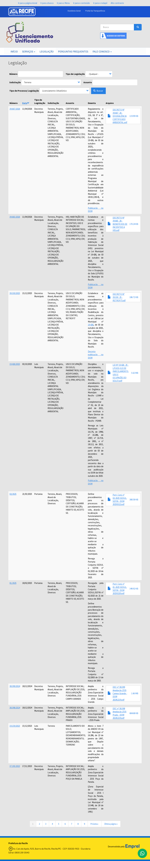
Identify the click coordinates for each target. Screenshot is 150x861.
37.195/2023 (15, 766)
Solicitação (15, 82)
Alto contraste (117, 3)
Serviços (28, 51)
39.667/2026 (15, 108)
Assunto (87, 82)
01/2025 (13, 583)
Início (14, 51)
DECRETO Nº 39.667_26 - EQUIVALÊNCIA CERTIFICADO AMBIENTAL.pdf (120, 116)
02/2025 (13, 494)
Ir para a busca (46, 3)
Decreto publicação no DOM (95, 354)
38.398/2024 (15, 707)
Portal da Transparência (95, 11)
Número (13, 74)
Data (25, 103)
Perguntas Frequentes (73, 51)
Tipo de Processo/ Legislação (24, 90)
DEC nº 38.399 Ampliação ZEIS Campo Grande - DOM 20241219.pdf (120, 693)
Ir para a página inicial (27, 3)
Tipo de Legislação (75, 74)
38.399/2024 (15, 686)
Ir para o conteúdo (81, 3)
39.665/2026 (15, 216)
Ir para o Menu (63, 3)
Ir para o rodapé (100, 3)
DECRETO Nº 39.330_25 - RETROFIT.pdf (119, 297)
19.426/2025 (15, 364)
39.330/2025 (15, 293)
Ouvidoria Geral (74, 11)
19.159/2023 (15, 725)
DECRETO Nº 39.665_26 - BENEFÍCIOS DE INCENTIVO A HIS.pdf (120, 224)
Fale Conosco (102, 51)
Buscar (98, 90)
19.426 (90, 324)
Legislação (47, 51)
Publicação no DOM (95, 482)
